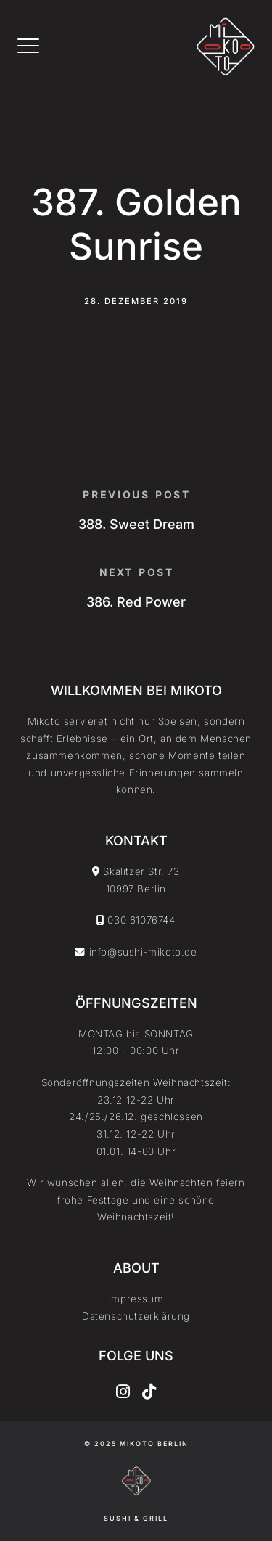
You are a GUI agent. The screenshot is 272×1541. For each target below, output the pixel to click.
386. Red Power (136, 601)
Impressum (136, 1298)
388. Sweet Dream (136, 524)
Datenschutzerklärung (136, 1316)
